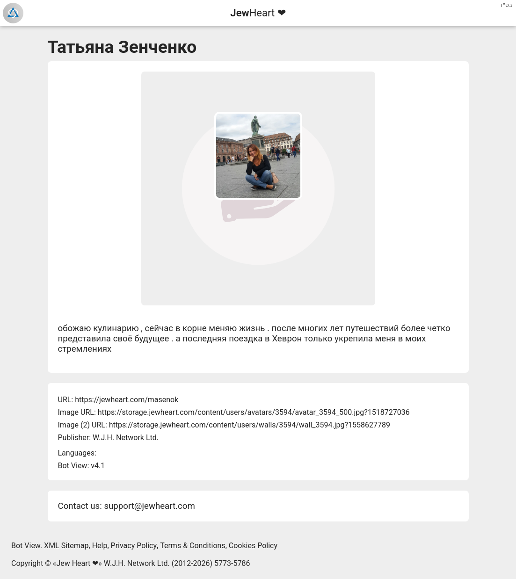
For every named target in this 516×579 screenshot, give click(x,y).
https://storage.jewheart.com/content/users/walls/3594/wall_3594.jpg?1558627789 (249, 424)
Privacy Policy (134, 545)
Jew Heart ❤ (77, 563)
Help (100, 545)
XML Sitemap (66, 545)
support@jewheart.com (149, 506)
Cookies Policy (253, 545)
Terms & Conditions (192, 545)
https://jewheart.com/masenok (126, 399)
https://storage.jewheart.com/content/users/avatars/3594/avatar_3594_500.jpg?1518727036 (254, 412)
